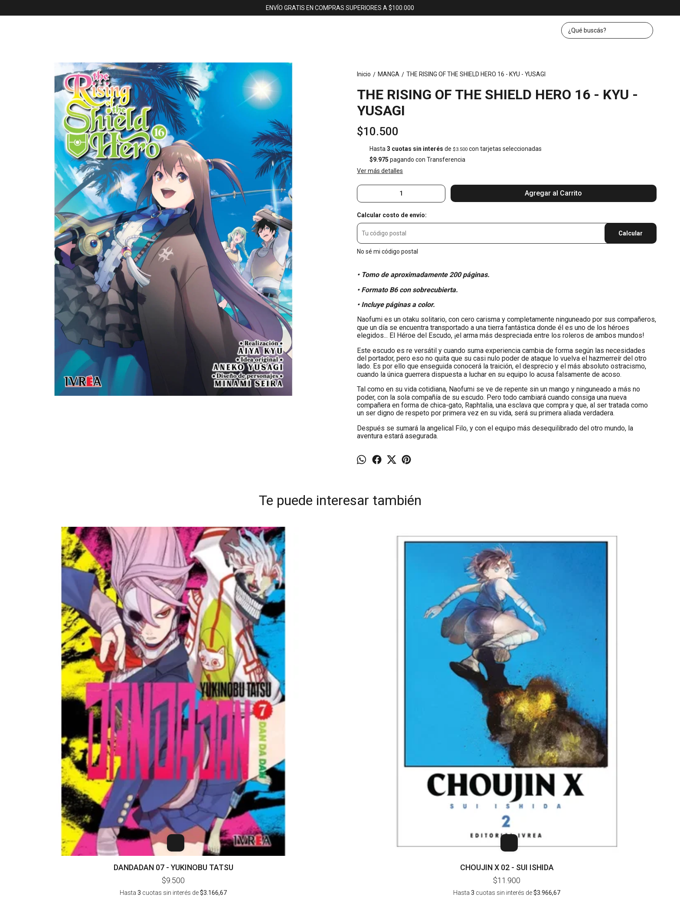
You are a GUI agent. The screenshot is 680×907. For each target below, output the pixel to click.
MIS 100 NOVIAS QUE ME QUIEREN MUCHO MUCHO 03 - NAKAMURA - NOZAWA (473, 543)
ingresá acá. (431, 895)
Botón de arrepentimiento (471, 895)
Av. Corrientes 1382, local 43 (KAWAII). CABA (340, 785)
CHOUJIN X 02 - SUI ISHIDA (206, 667)
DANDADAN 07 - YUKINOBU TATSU (73, 667)
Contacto (369, 762)
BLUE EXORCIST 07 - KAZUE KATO (340, 538)
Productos (334, 762)
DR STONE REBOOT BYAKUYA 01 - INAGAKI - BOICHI (606, 543)
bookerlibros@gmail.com (340, 803)
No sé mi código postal (387, 251)
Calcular (630, 233)
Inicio (305, 762)
